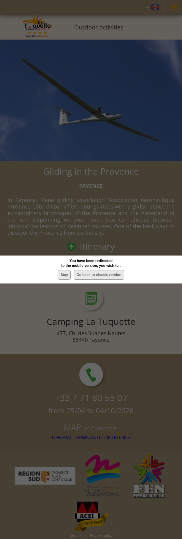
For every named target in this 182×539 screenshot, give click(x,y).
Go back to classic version (98, 275)
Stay (64, 275)
